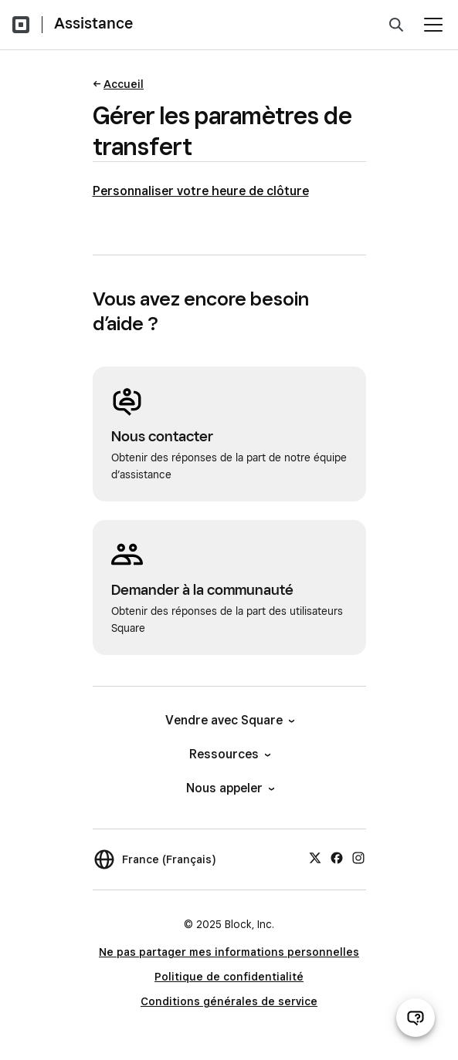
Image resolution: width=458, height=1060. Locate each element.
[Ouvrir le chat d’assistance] (415, 1017)
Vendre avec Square (229, 720)
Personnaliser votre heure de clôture (201, 191)
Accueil (123, 84)
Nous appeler (229, 788)
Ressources (229, 754)
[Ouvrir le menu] (433, 24)
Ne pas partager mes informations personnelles (229, 952)
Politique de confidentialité (229, 977)
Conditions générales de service (229, 1001)
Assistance (93, 23)
